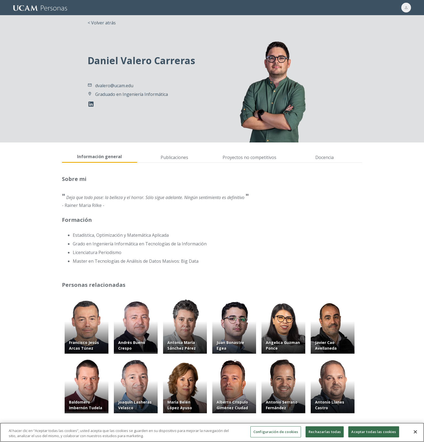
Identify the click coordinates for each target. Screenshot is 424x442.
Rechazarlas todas (325, 434)
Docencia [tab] (324, 157)
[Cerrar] (415, 435)
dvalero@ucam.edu (114, 86)
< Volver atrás (102, 23)
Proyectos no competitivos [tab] (249, 157)
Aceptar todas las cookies (373, 434)
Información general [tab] (99, 157)
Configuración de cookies (275, 434)
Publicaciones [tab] (174, 157)
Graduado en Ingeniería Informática (131, 94)
